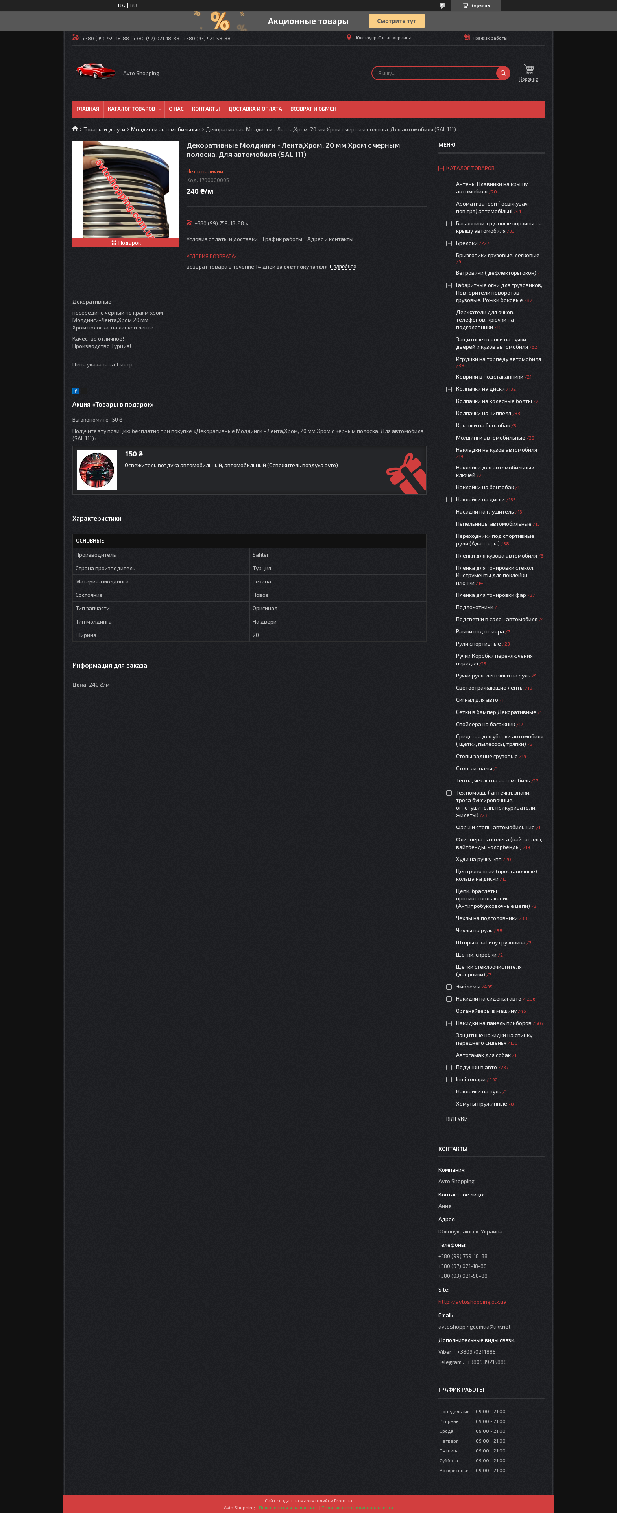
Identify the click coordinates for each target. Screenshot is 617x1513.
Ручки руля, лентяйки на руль (493, 675)
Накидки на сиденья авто (488, 998)
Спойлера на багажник (485, 724)
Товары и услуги (104, 129)
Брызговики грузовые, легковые (497, 255)
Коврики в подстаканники (489, 376)
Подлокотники (474, 607)
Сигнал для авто (477, 699)
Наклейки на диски (480, 499)
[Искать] (503, 73)
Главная (88, 109)
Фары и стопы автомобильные (495, 827)
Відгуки (457, 1118)
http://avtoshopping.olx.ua (472, 1301)
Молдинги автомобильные (165, 129)
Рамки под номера (480, 631)
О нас (176, 109)
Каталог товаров (131, 109)
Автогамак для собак (483, 1054)
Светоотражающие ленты (490, 687)
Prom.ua (343, 1500)
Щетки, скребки (476, 954)
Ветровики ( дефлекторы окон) (496, 272)
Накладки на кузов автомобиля (496, 449)
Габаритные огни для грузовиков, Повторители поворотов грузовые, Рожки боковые (499, 292)
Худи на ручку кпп (479, 859)
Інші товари (471, 1079)
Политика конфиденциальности (357, 1507)
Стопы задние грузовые (487, 756)
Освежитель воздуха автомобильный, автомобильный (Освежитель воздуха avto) (231, 465)
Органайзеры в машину (486, 1010)
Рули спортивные (478, 643)
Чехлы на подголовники (487, 918)
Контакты (206, 109)
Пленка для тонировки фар (491, 594)
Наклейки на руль (478, 1091)
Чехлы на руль (474, 930)
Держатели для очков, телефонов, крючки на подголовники (485, 319)
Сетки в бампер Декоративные (496, 712)
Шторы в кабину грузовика (490, 942)
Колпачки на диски (481, 388)
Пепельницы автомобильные (494, 523)
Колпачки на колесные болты (494, 401)
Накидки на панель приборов (494, 1023)
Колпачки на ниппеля (483, 413)
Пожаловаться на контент (288, 1507)
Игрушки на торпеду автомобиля (498, 358)
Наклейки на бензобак (485, 487)
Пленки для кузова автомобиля (496, 555)
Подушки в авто (476, 1067)
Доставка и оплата (255, 109)
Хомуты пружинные (481, 1103)
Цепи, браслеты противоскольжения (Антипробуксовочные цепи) (493, 898)
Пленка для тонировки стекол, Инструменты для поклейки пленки (495, 575)
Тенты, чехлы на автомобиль (493, 780)
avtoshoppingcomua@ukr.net (474, 1326)
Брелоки (467, 242)
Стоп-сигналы (474, 768)
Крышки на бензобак (483, 425)
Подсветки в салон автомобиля (497, 619)
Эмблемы (468, 986)
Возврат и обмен (313, 109)
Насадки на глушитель (485, 511)
